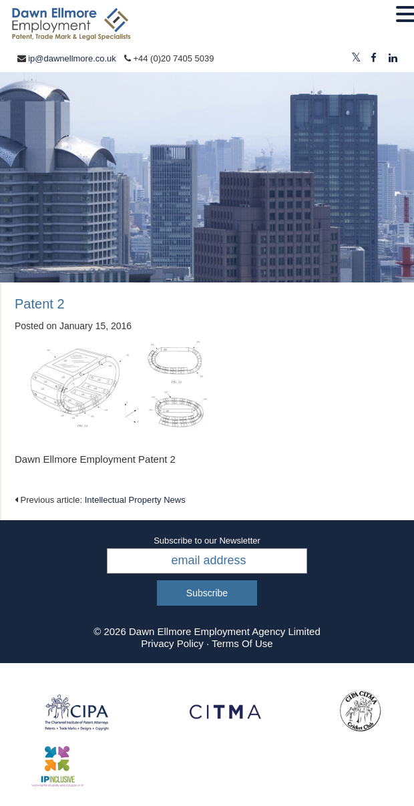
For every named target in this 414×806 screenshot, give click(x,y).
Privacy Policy (172, 643)
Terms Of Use (242, 643)
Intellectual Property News (135, 500)
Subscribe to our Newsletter (207, 541)
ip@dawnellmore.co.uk (72, 58)
